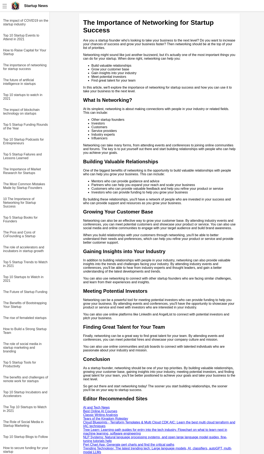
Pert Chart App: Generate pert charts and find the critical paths (128, 444)
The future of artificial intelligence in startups (19, 81)
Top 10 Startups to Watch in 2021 (23, 278)
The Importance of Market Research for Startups (22, 171)
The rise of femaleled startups (25, 318)
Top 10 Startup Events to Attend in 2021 (21, 37)
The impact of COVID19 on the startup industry (25, 22)
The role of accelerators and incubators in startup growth (23, 249)
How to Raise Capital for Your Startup (24, 52)
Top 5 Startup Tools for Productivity (19, 364)
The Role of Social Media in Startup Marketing (23, 423)
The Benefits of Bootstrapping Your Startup (25, 304)
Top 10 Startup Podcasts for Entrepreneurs (23, 141)
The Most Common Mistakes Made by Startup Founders (24, 186)
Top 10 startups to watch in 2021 (22, 96)
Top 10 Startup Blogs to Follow (25, 437)
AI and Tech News (96, 407)
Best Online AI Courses (100, 411)
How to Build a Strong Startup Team (25, 330)
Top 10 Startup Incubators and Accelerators (25, 394)
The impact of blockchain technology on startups (21, 111)
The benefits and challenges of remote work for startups (25, 379)
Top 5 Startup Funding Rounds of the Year (25, 126)
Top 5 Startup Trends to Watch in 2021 (25, 264)
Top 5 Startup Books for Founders (20, 219)
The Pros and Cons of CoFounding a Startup (19, 234)
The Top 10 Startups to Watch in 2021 (25, 409)
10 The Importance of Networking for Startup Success (19, 202)
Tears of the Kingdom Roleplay (105, 418)
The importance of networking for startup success (25, 67)
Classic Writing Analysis (100, 415)
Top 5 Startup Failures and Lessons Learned (22, 156)
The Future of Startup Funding (25, 292)
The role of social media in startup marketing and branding (22, 347)
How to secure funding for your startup (25, 449)
